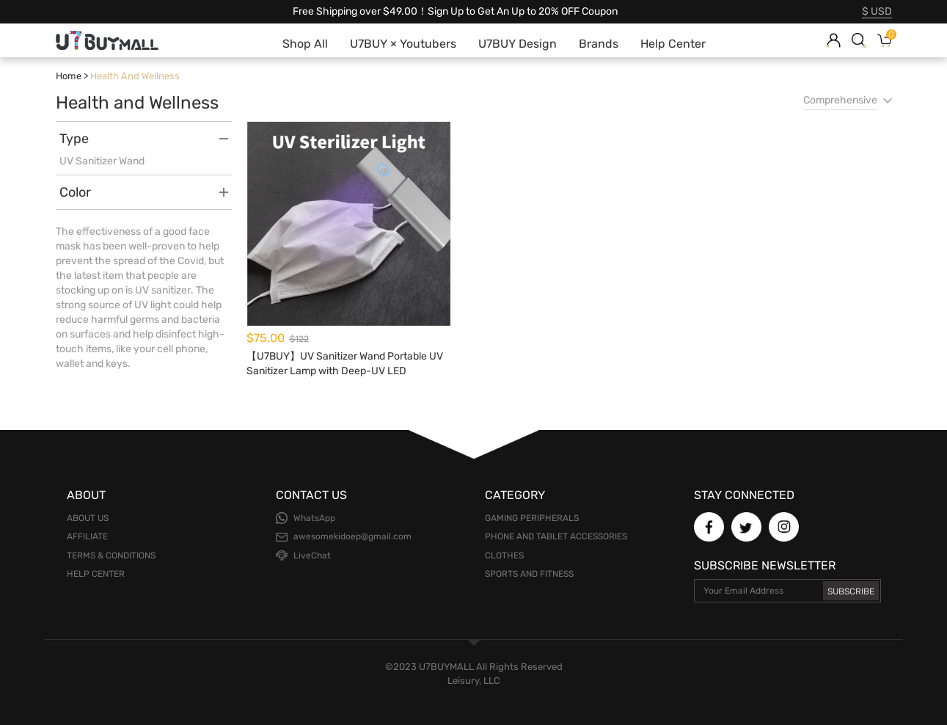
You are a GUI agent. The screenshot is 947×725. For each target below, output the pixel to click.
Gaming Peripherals (532, 518)
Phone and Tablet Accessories (556, 536)
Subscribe (850, 591)
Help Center (96, 574)
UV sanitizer (163, 290)
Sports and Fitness (529, 574)
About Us (88, 518)
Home (68, 75)
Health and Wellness (135, 75)
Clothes (504, 555)
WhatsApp (314, 518)
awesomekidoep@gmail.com (352, 536)
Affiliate (87, 536)
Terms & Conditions (111, 555)
